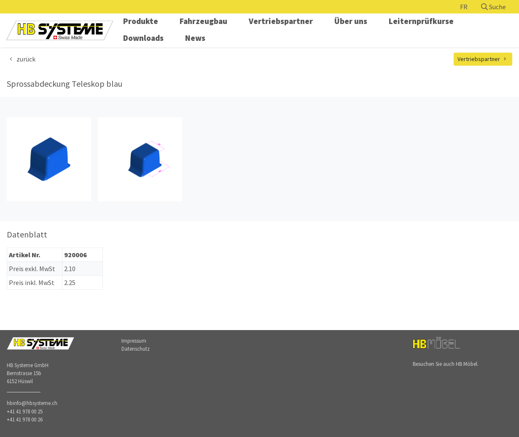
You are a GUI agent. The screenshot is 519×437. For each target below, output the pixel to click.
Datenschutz (135, 348)
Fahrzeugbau (203, 21)
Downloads (143, 38)
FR (464, 7)
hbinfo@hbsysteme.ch (32, 403)
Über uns (350, 21)
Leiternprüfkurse (421, 21)
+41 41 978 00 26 (25, 419)
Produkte (140, 21)
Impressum (133, 340)
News (195, 38)
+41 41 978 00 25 (25, 411)
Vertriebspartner (281, 21)
